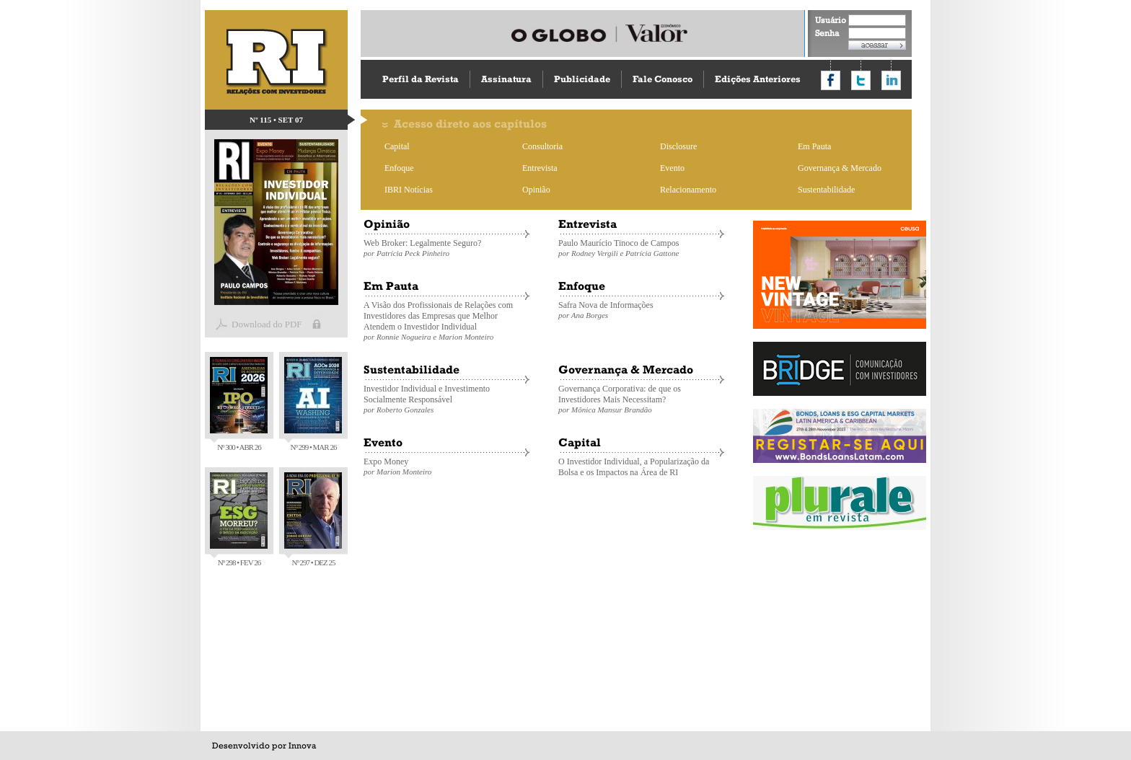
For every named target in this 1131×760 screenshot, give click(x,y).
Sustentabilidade (826, 190)
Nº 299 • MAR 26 (313, 404)
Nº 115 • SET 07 (276, 119)
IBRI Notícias (408, 190)
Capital (397, 146)
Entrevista (540, 168)
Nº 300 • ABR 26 (239, 404)
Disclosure (678, 146)
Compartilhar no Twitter (861, 80)
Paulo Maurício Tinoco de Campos (641, 247)
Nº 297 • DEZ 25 (313, 519)
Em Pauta (814, 146)
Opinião (536, 190)
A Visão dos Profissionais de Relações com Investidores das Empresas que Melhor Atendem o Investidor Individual (446, 320)
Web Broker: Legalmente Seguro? (446, 247)
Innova (302, 746)
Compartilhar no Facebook (830, 80)
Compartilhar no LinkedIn (891, 80)
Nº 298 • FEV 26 (239, 519)
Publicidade (582, 79)
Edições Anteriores (758, 79)
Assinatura (506, 79)
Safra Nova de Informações (641, 309)
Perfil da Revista (420, 79)
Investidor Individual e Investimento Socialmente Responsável (446, 399)
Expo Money (446, 466)
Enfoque (399, 168)
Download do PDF (267, 324)
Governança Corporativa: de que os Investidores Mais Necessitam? (641, 399)
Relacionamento (688, 190)
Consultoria (542, 146)
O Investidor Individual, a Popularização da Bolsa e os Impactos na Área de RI (633, 466)
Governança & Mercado (839, 168)
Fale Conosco (662, 79)
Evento (672, 168)
